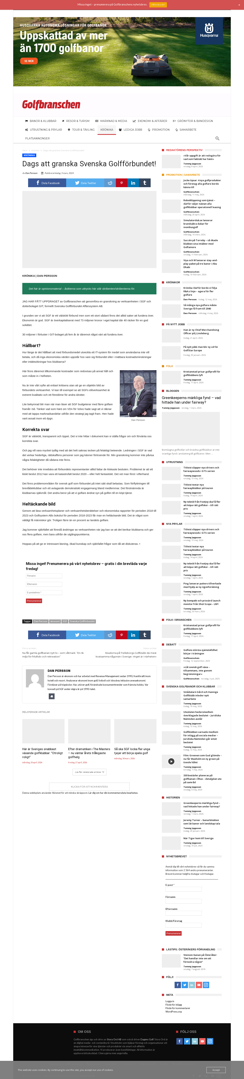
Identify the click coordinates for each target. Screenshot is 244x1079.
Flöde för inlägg (174, 1004)
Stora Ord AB (114, 1039)
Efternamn (171, 908)
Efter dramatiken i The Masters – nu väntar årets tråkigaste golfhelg (89, 753)
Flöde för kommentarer (178, 1008)
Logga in (170, 1001)
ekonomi (55, 621)
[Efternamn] (44, 584)
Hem (24, 150)
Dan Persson (31, 173)
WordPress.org (174, 1011)
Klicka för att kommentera (89, 786)
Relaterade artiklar (36, 712)
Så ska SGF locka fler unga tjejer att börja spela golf (132, 751)
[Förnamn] (44, 575)
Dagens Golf (146, 1039)
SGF (65, 621)
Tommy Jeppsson (192, 163)
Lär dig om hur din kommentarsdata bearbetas (113, 792)
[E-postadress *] (44, 592)
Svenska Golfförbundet (82, 621)
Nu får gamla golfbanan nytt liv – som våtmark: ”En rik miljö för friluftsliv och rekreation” (53, 652)
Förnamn (170, 896)
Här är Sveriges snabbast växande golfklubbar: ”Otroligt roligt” (42, 753)
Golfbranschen (191, 191)
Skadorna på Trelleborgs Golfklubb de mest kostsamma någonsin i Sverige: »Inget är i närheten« (125, 652)
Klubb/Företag (174, 920)
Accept (216, 1070)
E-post (170, 884)
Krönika (35, 150)
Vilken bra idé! (158, 4)
